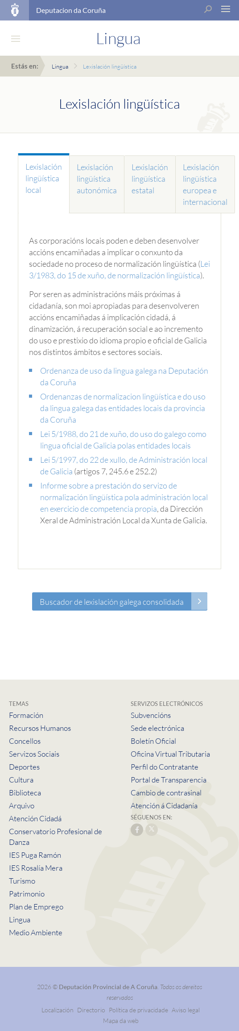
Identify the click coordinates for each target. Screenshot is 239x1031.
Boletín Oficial (153, 741)
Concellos (25, 741)
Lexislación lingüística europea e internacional (205, 184)
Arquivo (21, 805)
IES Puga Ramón (35, 855)
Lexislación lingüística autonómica (97, 178)
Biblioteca (25, 792)
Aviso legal (186, 1010)
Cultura (21, 779)
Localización (57, 1010)
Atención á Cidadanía (164, 805)
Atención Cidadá (35, 818)
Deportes (24, 766)
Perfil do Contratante (164, 766)
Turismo (22, 880)
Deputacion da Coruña (71, 10)
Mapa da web (121, 1020)
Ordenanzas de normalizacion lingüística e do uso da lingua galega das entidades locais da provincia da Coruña (123, 407)
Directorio (91, 1010)
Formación (26, 715)
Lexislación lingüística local (43, 178)
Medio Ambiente (35, 932)
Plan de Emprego (36, 906)
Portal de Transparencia (168, 779)
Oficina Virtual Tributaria (170, 753)
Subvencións (151, 715)
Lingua (60, 66)
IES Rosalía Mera (35, 867)
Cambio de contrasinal (166, 792)
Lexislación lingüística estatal (150, 178)
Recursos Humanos (40, 728)
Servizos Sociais (34, 753)
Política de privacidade (139, 1010)
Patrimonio (27, 893)
